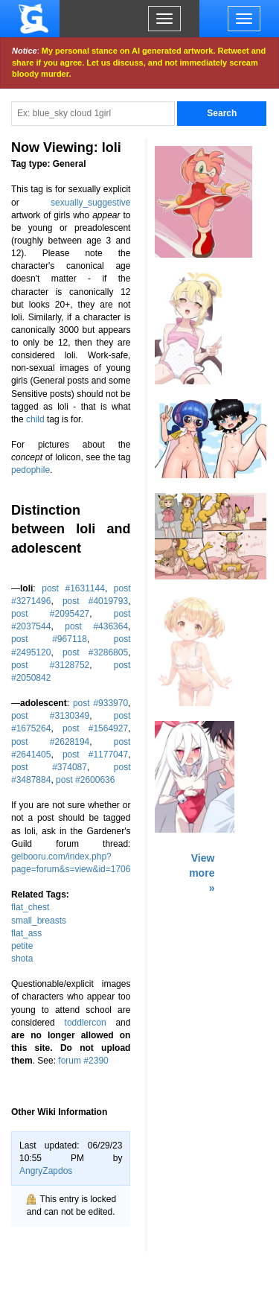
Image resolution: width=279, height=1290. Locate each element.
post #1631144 (73, 588)
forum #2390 (83, 1060)
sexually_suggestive (90, 202)
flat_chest (30, 907)
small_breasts (38, 920)
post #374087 (49, 767)
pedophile (30, 470)
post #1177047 (95, 754)
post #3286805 (95, 652)
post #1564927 (95, 728)
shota (22, 958)
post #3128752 (50, 665)
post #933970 (100, 703)
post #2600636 (85, 780)
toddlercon (85, 1022)
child (35, 419)
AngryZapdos (45, 1171)
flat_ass (26, 933)
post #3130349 (50, 716)
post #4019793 (95, 601)
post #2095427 (50, 614)
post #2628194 (50, 742)
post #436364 (96, 626)
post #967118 (49, 639)
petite (22, 946)
